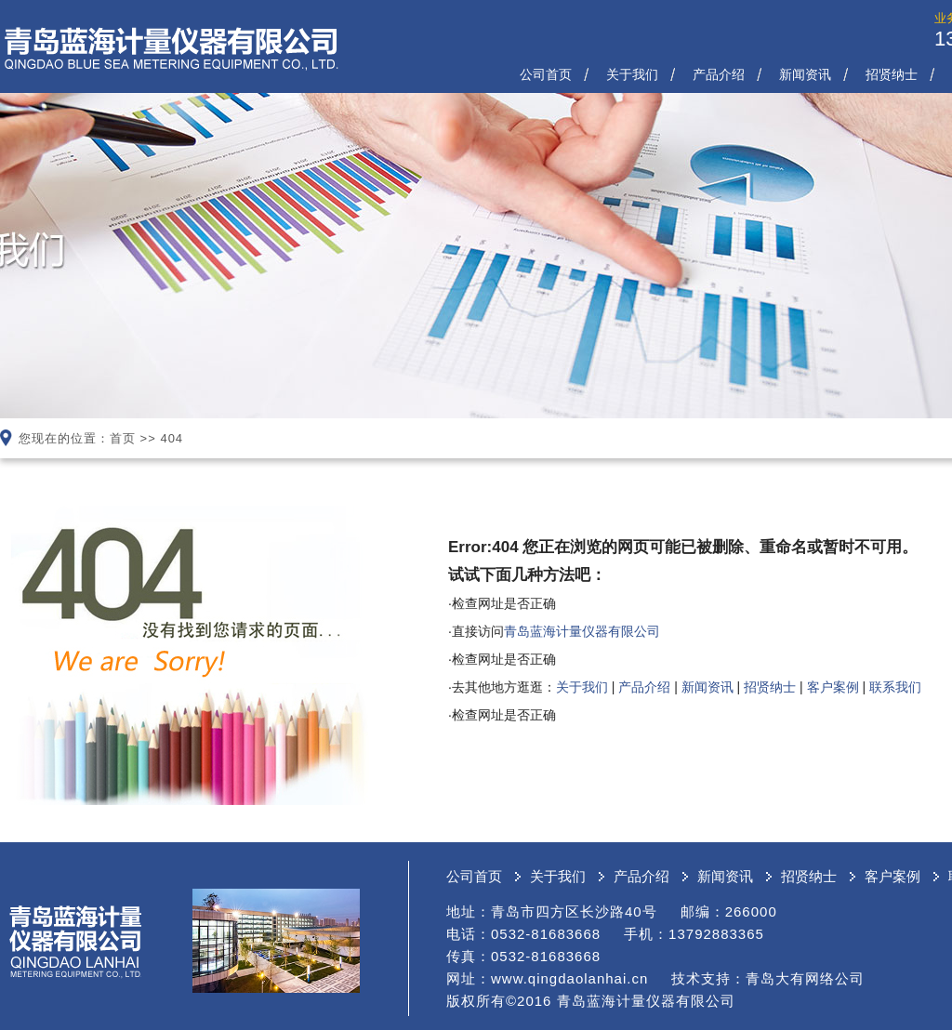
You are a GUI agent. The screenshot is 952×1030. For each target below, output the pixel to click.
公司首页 (546, 74)
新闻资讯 (805, 74)
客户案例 (833, 687)
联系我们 (895, 687)
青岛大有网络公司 (805, 978)
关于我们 (632, 74)
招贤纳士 (892, 74)
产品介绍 (719, 74)
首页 (123, 438)
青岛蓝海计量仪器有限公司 (582, 631)
